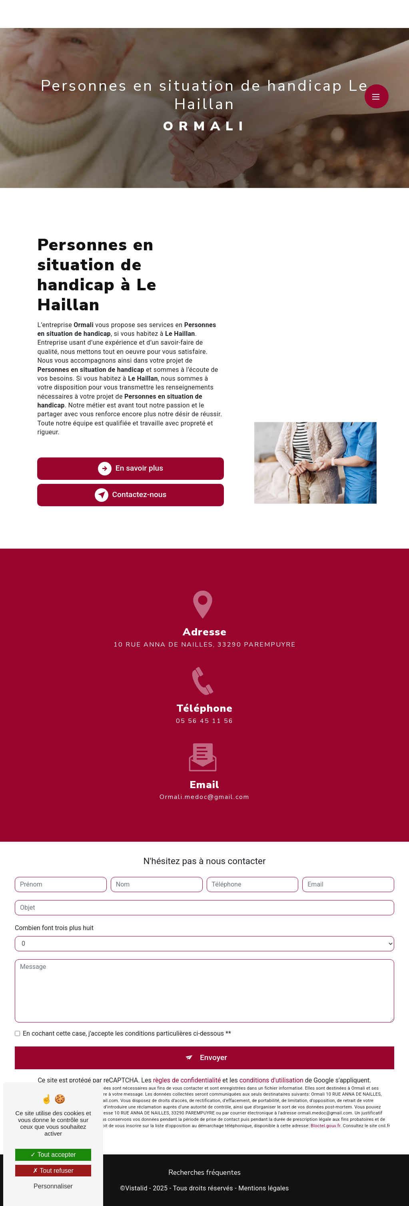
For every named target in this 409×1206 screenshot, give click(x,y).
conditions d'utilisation (271, 1080)
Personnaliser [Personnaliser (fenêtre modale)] (53, 1186)
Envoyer (213, 1057)
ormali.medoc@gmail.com (204, 787)
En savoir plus (130, 468)
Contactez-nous (131, 495)
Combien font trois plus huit (54, 928)
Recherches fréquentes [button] (204, 1172)
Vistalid (136, 1188)
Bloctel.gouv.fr (325, 1125)
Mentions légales (263, 1188)
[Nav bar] (377, 96)
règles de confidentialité (187, 1080)
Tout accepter (53, 1154)
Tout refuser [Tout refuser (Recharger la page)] (53, 1170)
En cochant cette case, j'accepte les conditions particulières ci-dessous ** (127, 1033)
